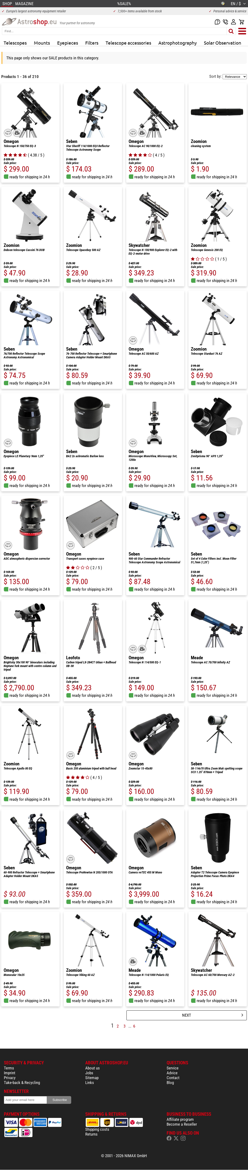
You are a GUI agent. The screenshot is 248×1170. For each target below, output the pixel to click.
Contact (173, 1077)
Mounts (42, 43)
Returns (91, 1134)
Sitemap (92, 1077)
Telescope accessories (128, 43)
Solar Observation (222, 43)
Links (89, 1082)
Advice (172, 1072)
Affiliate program (180, 1119)
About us (92, 1068)
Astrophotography (177, 43)
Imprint (9, 1072)
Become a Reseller (182, 1124)
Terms (9, 1068)
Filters (91, 43)
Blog (170, 1082)
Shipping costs (97, 1129)
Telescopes (15, 43)
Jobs (89, 1072)
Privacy (10, 1077)
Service (172, 1068)
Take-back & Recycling (22, 1082)
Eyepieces (67, 43)
